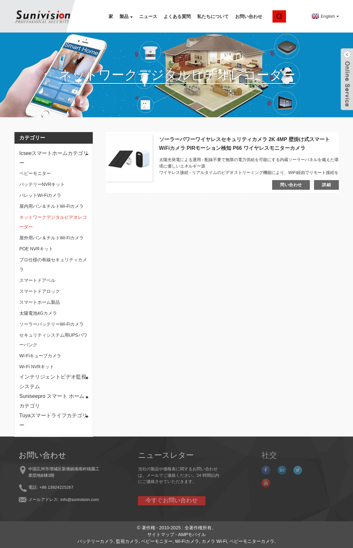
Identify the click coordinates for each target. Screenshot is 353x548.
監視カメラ (127, 541)
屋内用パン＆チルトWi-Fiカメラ (51, 206)
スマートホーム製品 (39, 302)
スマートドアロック (39, 291)
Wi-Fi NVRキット (36, 366)
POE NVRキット (36, 248)
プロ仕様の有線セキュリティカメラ (53, 264)
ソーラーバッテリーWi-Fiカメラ (51, 324)
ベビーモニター (35, 173)
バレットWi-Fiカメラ (40, 195)
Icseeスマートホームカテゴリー (53, 158)
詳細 (326, 184)
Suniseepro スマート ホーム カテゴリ (51, 401)
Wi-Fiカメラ (187, 541)
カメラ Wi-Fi (214, 541)
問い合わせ (291, 184)
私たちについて (213, 16)
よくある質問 (177, 16)
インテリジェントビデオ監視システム (52, 381)
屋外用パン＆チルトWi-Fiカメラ (51, 237)
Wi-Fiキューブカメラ (40, 355)
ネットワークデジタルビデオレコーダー (53, 222)
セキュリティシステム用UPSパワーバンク (53, 339)
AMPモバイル (192, 534)
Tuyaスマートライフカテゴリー (53, 420)
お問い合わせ (248, 16)
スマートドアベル (37, 280)
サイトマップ (160, 534)
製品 (126, 16)
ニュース (148, 16)
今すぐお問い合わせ (156, 500)
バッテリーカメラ (95, 541)
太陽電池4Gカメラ (38, 313)
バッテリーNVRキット (42, 184)
